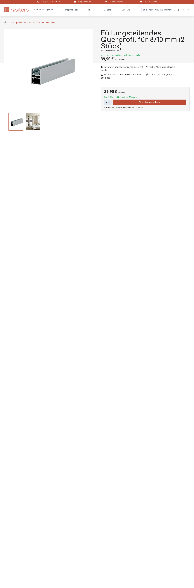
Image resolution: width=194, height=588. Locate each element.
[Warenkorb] (187, 9)
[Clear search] (173, 9)
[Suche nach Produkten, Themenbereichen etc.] (158, 9)
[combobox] (108, 102)
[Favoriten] (183, 9)
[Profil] (178, 9)
